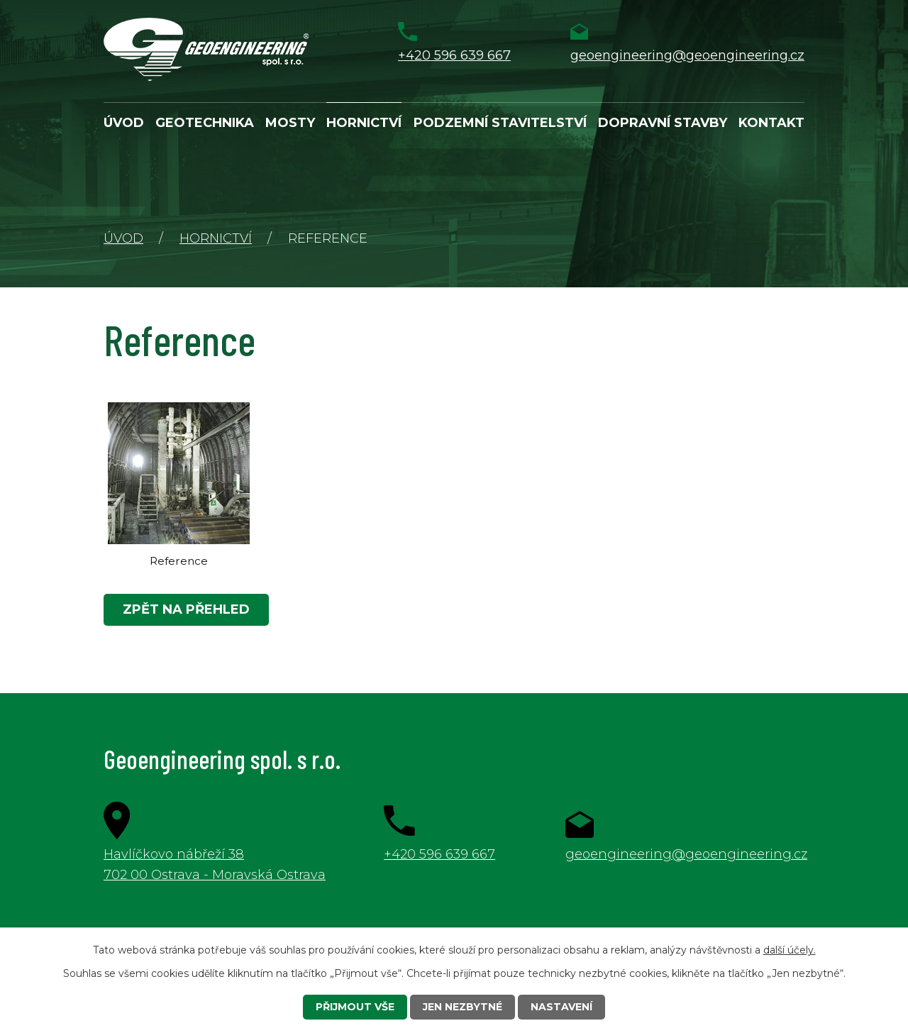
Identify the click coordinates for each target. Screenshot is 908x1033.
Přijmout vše (355, 1006)
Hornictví (364, 123)
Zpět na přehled (186, 609)
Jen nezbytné (462, 1006)
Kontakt (771, 123)
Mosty (290, 123)
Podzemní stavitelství (500, 123)
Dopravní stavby (662, 123)
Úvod (124, 123)
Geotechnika (204, 123)
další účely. (789, 950)
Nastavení (561, 1006)
